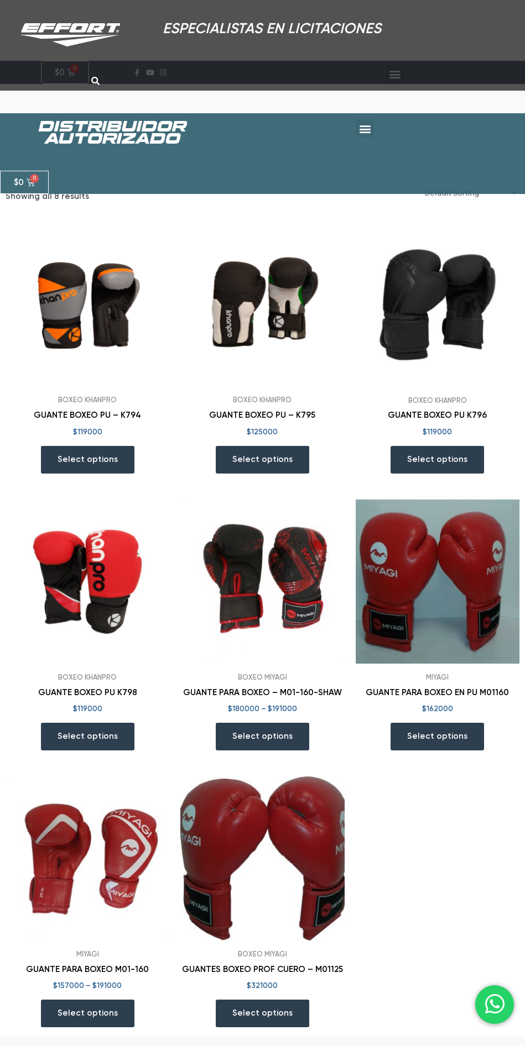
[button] (365, 117)
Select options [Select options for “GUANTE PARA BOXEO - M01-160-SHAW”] (262, 745)
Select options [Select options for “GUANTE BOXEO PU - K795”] (262, 469)
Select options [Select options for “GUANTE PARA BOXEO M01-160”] (88, 1022)
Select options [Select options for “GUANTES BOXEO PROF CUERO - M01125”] (262, 1022)
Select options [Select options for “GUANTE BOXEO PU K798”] (88, 745)
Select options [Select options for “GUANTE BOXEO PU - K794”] (88, 469)
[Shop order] (469, 202)
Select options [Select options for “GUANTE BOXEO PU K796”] (437, 469)
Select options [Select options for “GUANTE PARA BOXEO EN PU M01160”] (437, 745)
